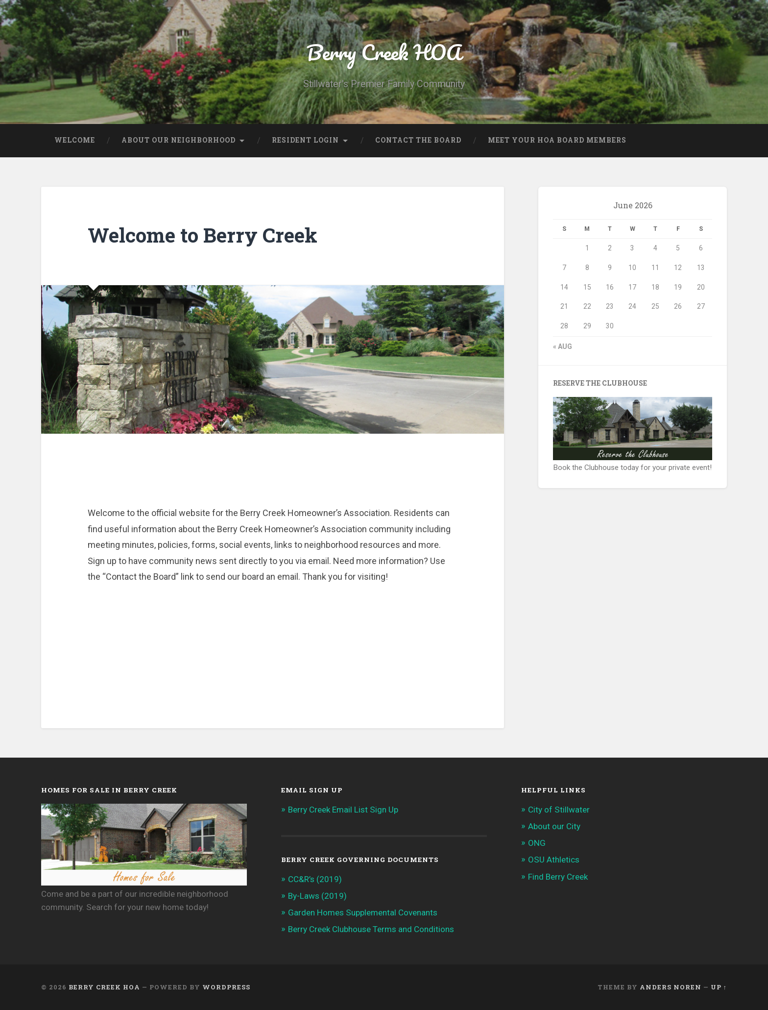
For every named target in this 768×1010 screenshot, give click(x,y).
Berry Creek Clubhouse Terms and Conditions (371, 929)
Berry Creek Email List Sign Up (343, 809)
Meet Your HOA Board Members (557, 140)
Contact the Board (418, 140)
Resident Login (305, 140)
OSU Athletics (553, 859)
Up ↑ (719, 987)
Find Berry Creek (558, 877)
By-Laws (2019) (317, 896)
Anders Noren (670, 987)
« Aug (562, 346)
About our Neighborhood (178, 140)
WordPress (226, 987)
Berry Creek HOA (384, 51)
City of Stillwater (559, 809)
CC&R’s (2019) (315, 879)
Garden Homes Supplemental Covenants (362, 912)
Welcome (74, 140)
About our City (554, 826)
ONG (537, 843)
